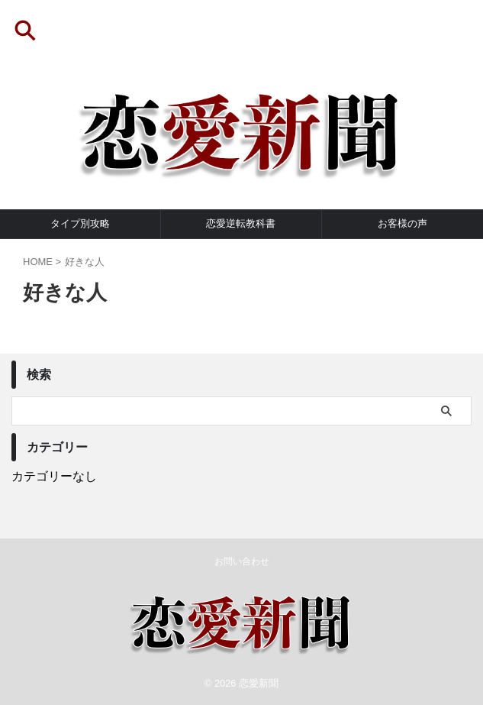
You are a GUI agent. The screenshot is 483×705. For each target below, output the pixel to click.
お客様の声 (402, 223)
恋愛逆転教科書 (240, 223)
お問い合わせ (241, 561)
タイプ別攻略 (80, 223)
